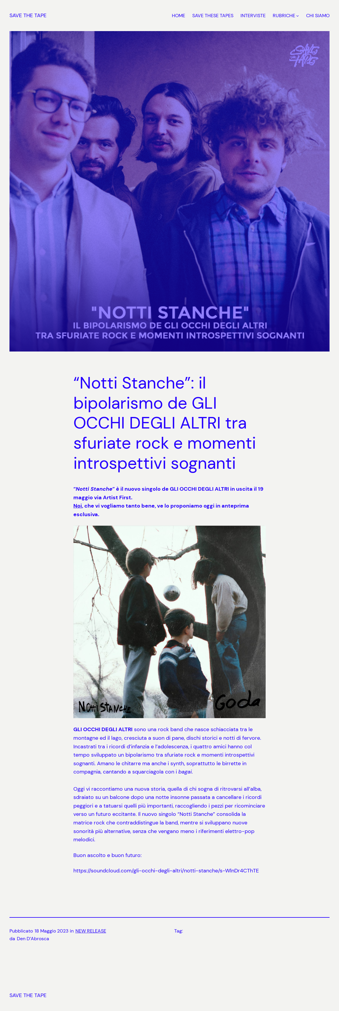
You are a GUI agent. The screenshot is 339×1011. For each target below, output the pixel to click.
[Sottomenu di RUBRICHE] (297, 15)
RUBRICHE (284, 15)
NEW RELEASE (90, 931)
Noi (77, 505)
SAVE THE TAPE (27, 15)
